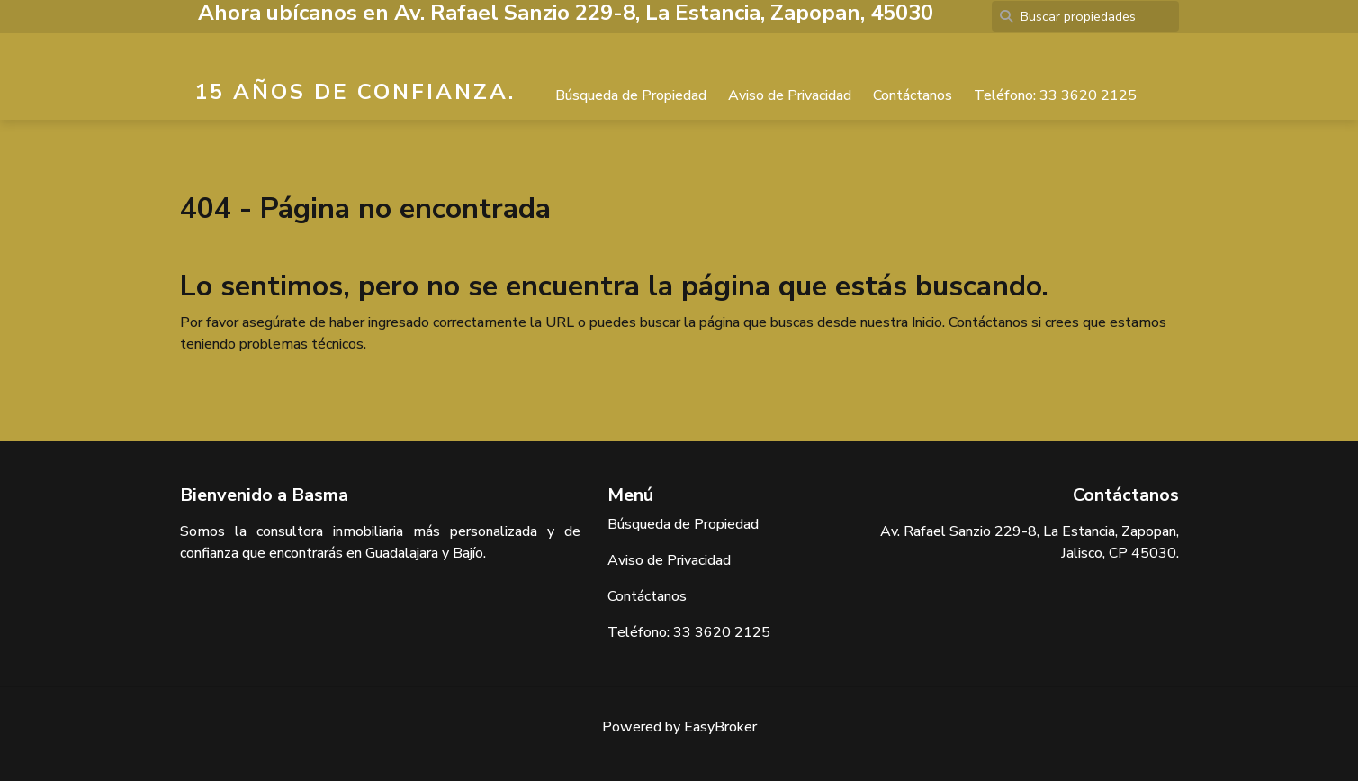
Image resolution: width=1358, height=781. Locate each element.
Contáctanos (912, 95)
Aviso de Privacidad (789, 95)
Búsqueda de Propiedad (630, 95)
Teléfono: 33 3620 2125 (1055, 95)
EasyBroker (720, 727)
